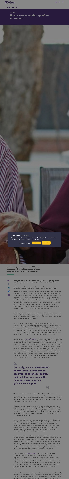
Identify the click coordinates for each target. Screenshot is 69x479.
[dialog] (34, 239)
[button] (25, 243)
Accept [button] (46, 243)
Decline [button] (36, 243)
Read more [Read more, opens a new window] (36, 239)
